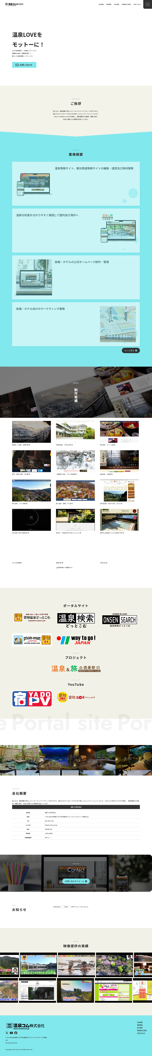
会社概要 (101, 4)
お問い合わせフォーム (74, 881)
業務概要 (108, 4)
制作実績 (116, 4)
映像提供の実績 (126, 4)
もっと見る (129, 350)
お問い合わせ (137, 4)
